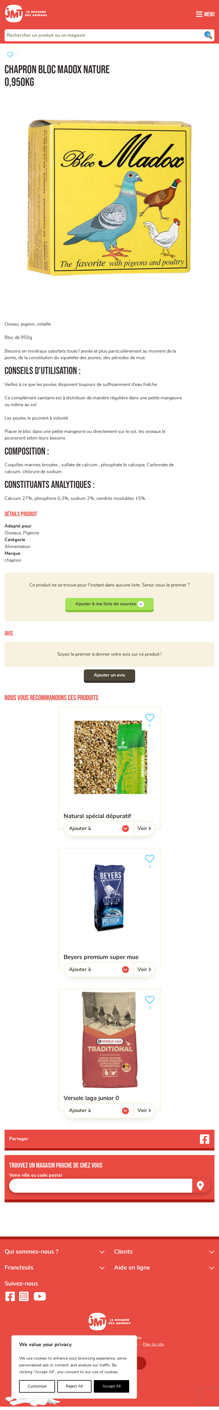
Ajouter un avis (109, 678)
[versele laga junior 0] (109, 1053)
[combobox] (109, 35)
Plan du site (153, 1348)
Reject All (74, 1386)
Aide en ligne (132, 1271)
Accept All (111, 1386)
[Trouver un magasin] (201, 1189)
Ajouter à (91, 833)
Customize (37, 1386)
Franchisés (19, 1271)
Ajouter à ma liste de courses (109, 607)
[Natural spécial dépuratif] (109, 771)
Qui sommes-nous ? (31, 1255)
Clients (123, 1255)
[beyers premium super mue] (109, 912)
